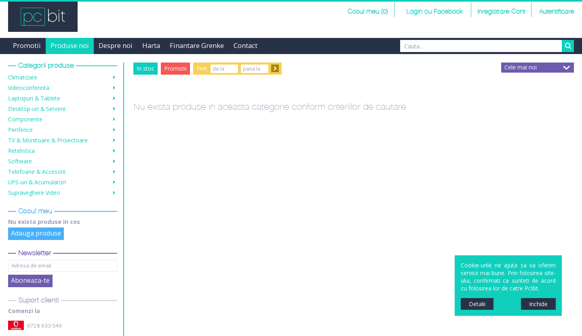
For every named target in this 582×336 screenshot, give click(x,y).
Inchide (538, 304)
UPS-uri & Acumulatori (37, 182)
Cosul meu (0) (368, 12)
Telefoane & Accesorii (36, 171)
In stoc (145, 68)
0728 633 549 (44, 325)
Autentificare (556, 12)
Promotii (27, 45)
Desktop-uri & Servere (37, 109)
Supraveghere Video (34, 192)
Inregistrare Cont (501, 12)
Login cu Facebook (433, 12)
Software (20, 161)
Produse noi (70, 45)
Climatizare (22, 77)
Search (568, 46)
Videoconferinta (28, 88)
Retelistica (21, 150)
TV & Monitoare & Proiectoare (48, 140)
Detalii (477, 304)
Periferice (20, 130)
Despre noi (116, 45)
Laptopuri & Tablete (34, 98)
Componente (25, 119)
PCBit (43, 17)
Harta (151, 45)
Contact (245, 45)
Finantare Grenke (197, 45)
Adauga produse (36, 233)
